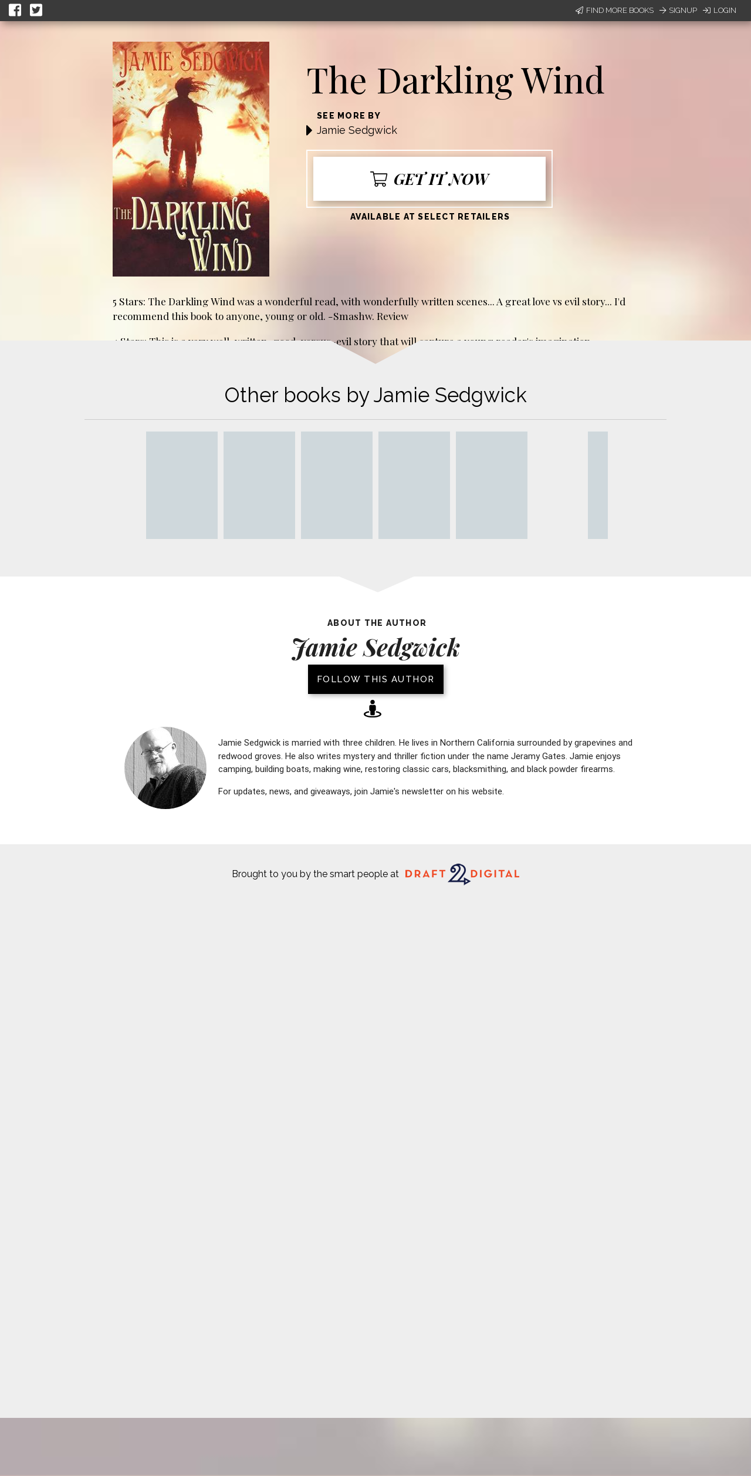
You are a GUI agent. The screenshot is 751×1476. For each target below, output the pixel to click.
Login (719, 10)
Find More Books (615, 10)
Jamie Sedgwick (357, 130)
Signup (678, 10)
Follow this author (376, 679)
